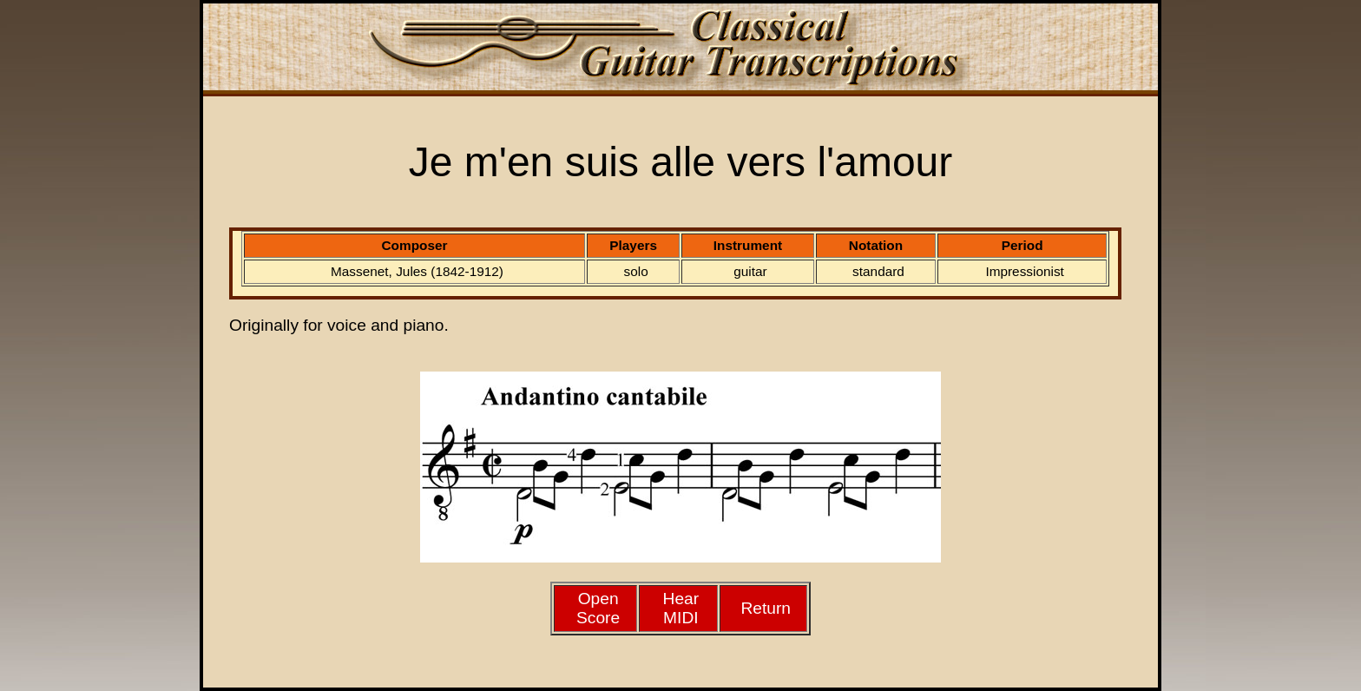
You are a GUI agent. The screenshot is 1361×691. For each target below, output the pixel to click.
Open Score (598, 608)
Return (765, 608)
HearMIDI (681, 608)
